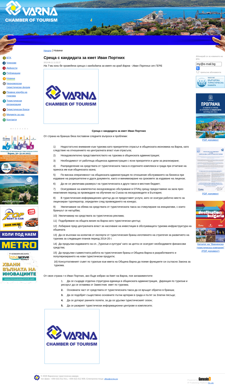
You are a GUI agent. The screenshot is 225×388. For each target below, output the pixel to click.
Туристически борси (18, 109)
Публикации (13, 73)
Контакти (12, 119)
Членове (11, 62)
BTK (9, 57)
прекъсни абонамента (210, 72)
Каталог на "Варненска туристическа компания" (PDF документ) (210, 247)
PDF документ (210, 140)
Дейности (12, 68)
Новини (11, 78)
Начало (47, 50)
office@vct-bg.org (111, 379)
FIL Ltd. (211, 383)
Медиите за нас (16, 114)
